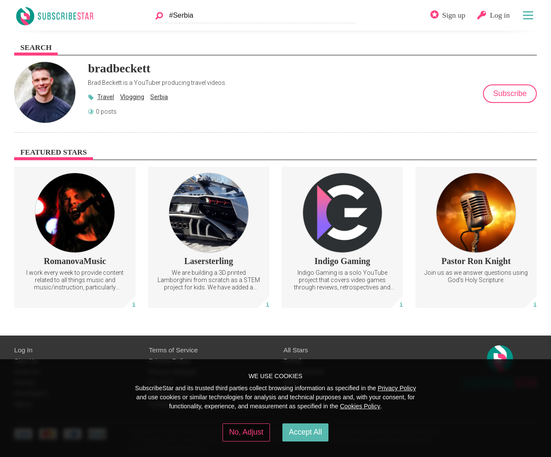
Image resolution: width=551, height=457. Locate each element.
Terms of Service (173, 350)
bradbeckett (119, 68)
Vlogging (132, 96)
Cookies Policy (360, 406)
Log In (23, 350)
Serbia (159, 96)
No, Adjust (246, 432)
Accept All (305, 432)
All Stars (296, 350)
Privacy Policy (397, 388)
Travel (105, 96)
